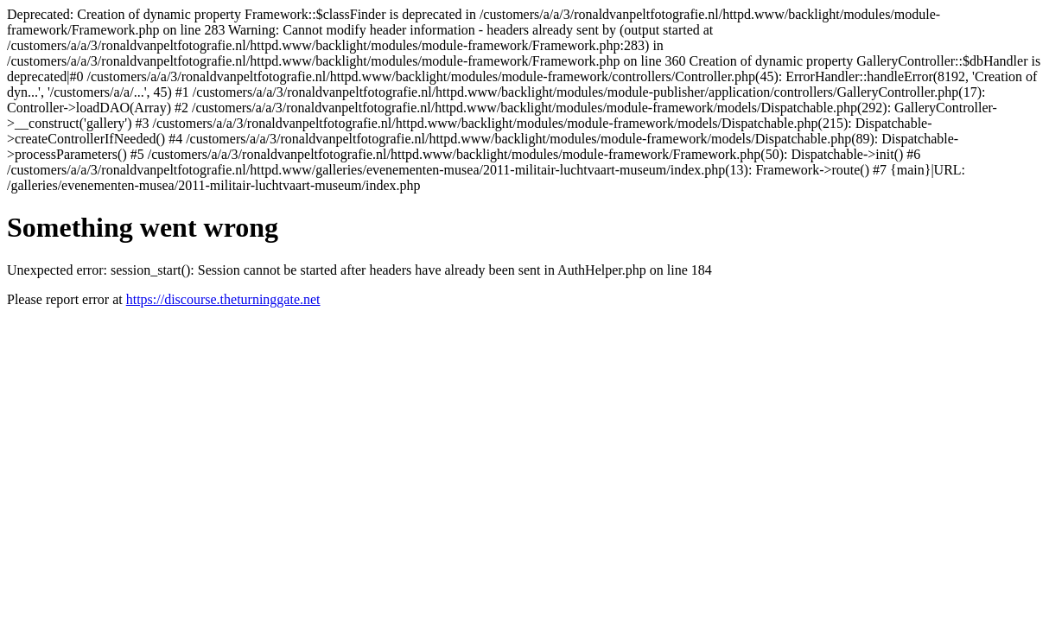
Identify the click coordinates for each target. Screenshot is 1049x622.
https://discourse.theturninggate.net (223, 299)
